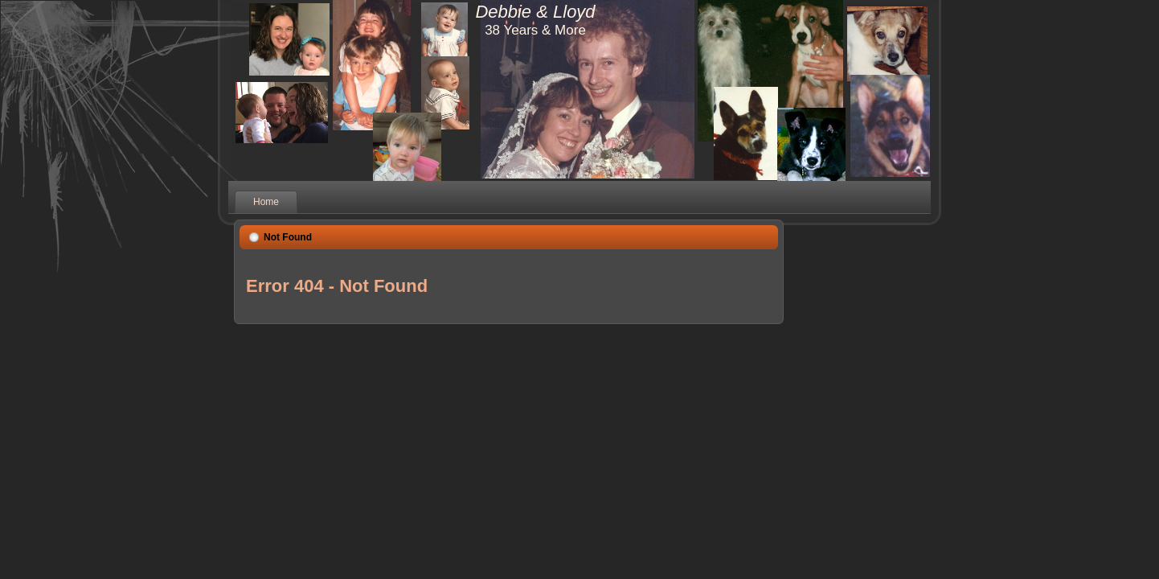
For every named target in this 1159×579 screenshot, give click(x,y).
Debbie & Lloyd (535, 12)
